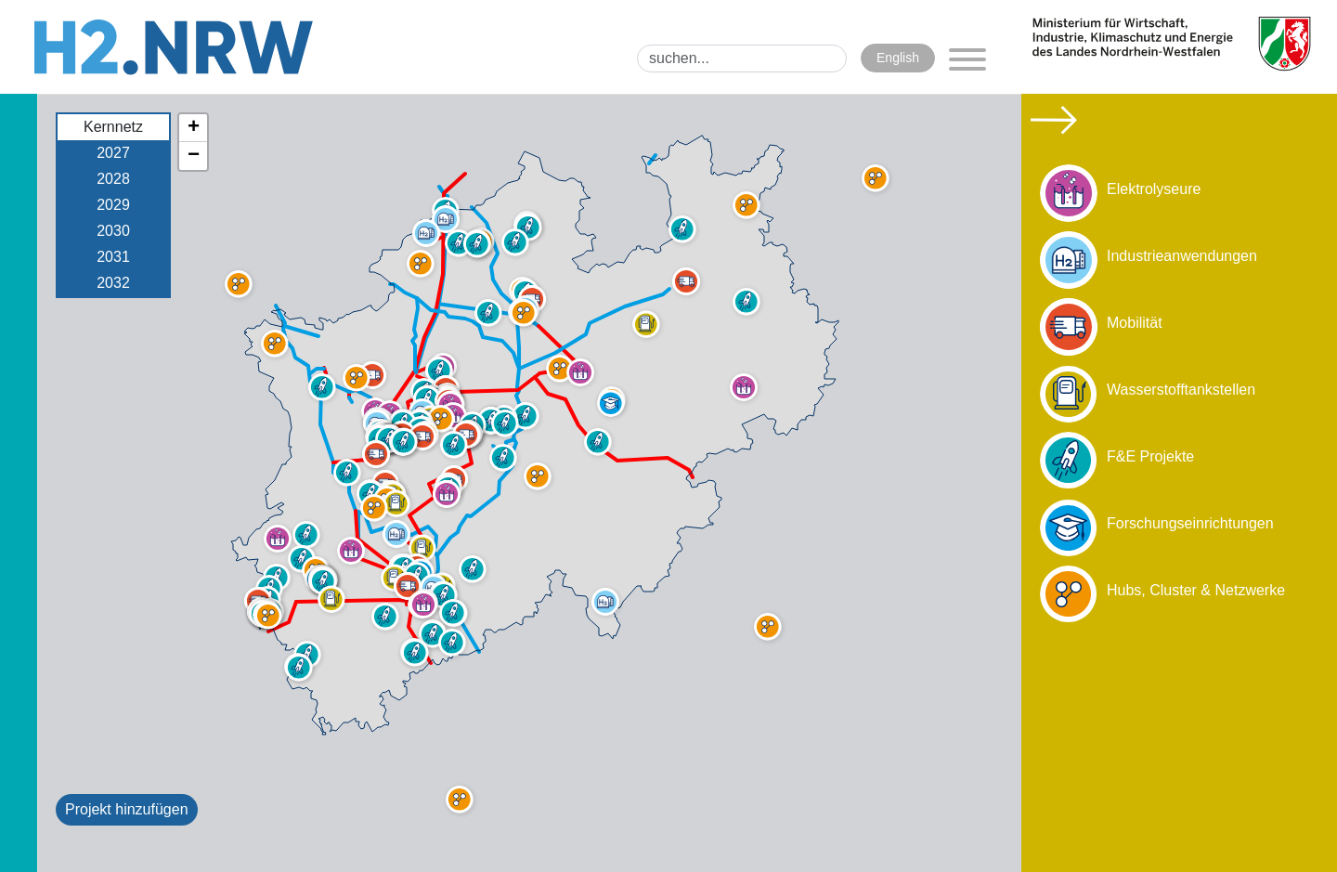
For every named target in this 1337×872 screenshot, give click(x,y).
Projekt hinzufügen (126, 809)
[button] (331, 599)
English (897, 57)
